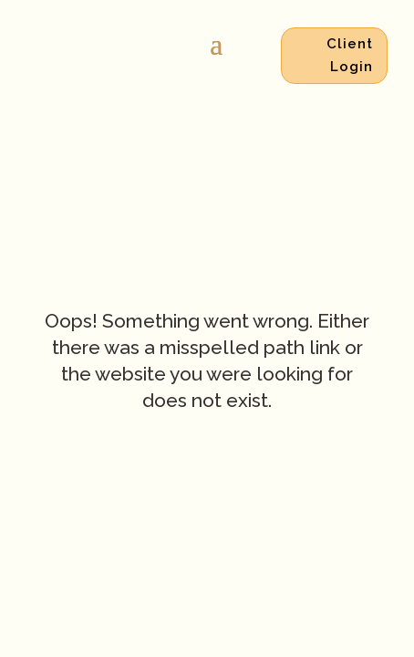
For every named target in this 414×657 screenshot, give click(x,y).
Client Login (349, 56)
